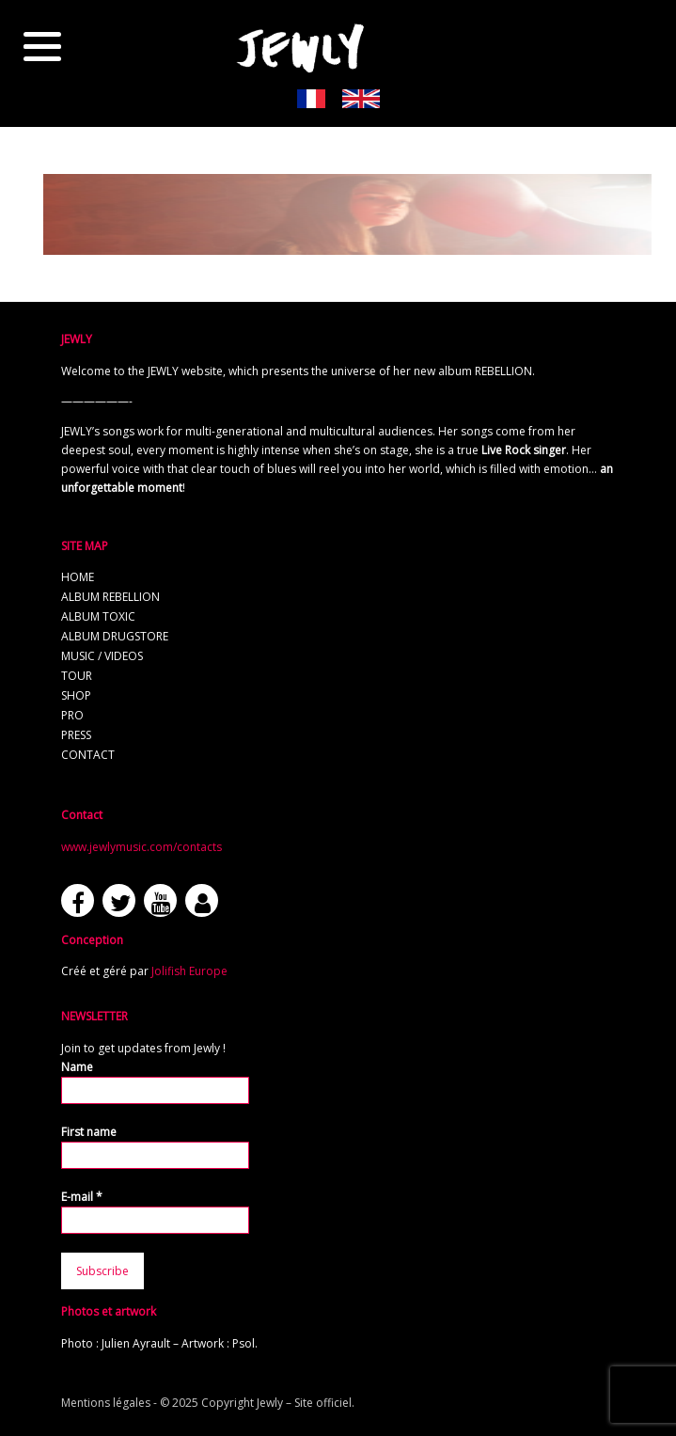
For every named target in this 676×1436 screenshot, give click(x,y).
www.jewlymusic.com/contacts (141, 847)
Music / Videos (102, 656)
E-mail (81, 1197)
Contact (88, 755)
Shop (76, 695)
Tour (76, 676)
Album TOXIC (98, 616)
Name (77, 1067)
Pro (72, 715)
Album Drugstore (114, 636)
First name (89, 1132)
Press (76, 735)
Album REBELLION (110, 597)
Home (77, 577)
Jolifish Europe (189, 971)
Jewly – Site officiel (304, 1403)
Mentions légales (105, 1403)
